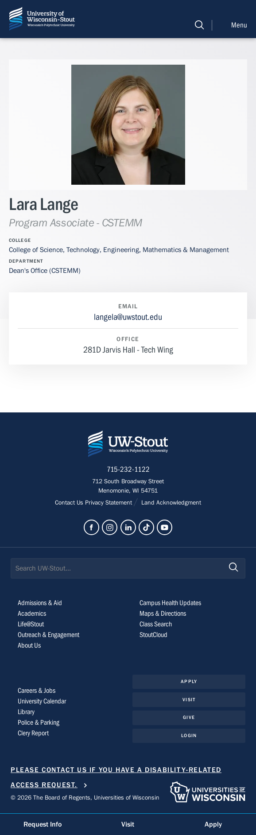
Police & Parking (38, 722)
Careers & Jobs (36, 691)
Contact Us (70, 502)
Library (26, 712)
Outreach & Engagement (48, 635)
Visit (188, 700)
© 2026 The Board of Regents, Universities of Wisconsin (85, 797)
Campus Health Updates (170, 603)
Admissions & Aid (40, 603)
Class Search (156, 624)
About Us (29, 645)
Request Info (42, 824)
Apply (189, 681)
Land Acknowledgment (170, 502)
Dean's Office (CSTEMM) (45, 271)
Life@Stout (31, 624)
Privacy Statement (109, 502)
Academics (32, 614)
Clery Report (33, 733)
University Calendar (42, 701)
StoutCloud (153, 635)
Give (188, 717)
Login (189, 735)
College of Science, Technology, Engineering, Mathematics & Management (119, 250)
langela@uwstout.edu (128, 317)
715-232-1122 (128, 469)
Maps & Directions (163, 614)
